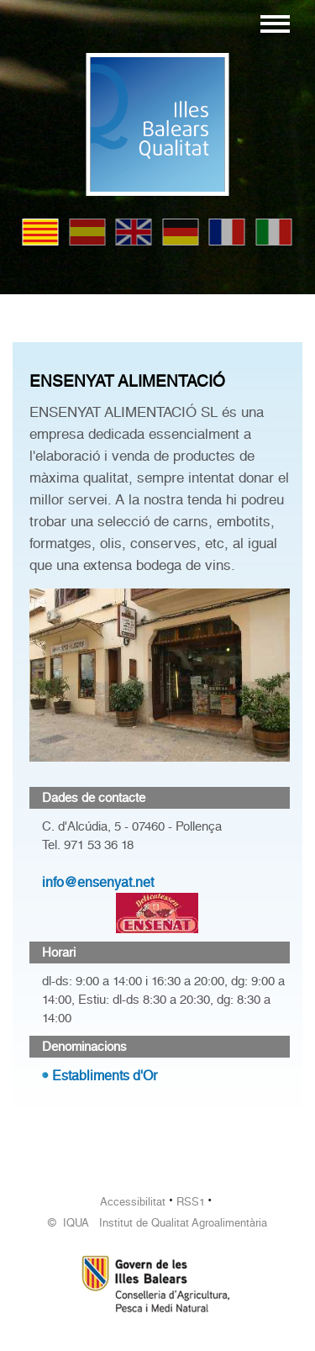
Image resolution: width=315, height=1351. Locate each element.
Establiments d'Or (104, 1076)
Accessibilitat (132, 1201)
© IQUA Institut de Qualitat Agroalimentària (157, 1222)
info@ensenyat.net (98, 882)
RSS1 (190, 1201)
